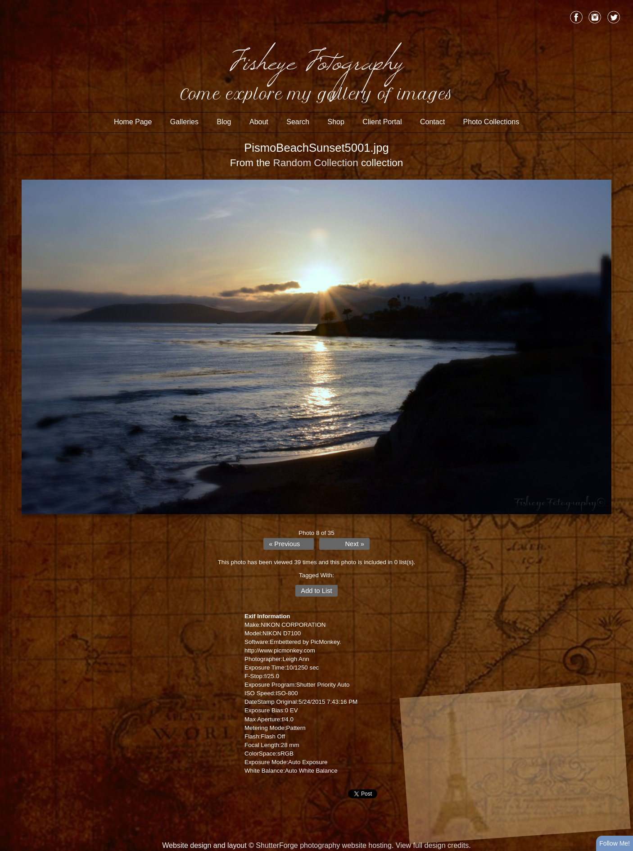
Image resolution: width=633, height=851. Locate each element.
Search (297, 122)
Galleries (184, 122)
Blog (224, 122)
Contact (432, 122)
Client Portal (382, 122)
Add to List (316, 590)
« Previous (284, 544)
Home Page (133, 122)
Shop (335, 122)
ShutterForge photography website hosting (324, 845)
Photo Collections (491, 122)
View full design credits (432, 845)
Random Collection (315, 162)
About (258, 122)
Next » (354, 544)
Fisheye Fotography (316, 59)
